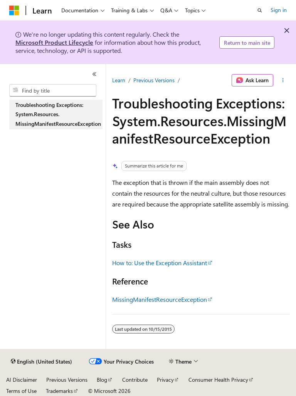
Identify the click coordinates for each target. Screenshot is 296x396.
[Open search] (259, 10)
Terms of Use (21, 390)
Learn (118, 80)
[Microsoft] (14, 10)
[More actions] (283, 80)
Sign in (279, 10)
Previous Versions (154, 80)
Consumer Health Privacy (218, 379)
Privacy (165, 379)
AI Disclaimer (21, 379)
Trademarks (59, 390)
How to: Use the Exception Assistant (159, 263)
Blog (102, 379)
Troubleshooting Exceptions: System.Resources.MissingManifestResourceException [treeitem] (58, 114)
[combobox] (52, 90)
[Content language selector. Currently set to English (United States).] (41, 361)
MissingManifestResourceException (159, 299)
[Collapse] (94, 74)
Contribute (135, 379)
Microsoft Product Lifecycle (54, 42)
